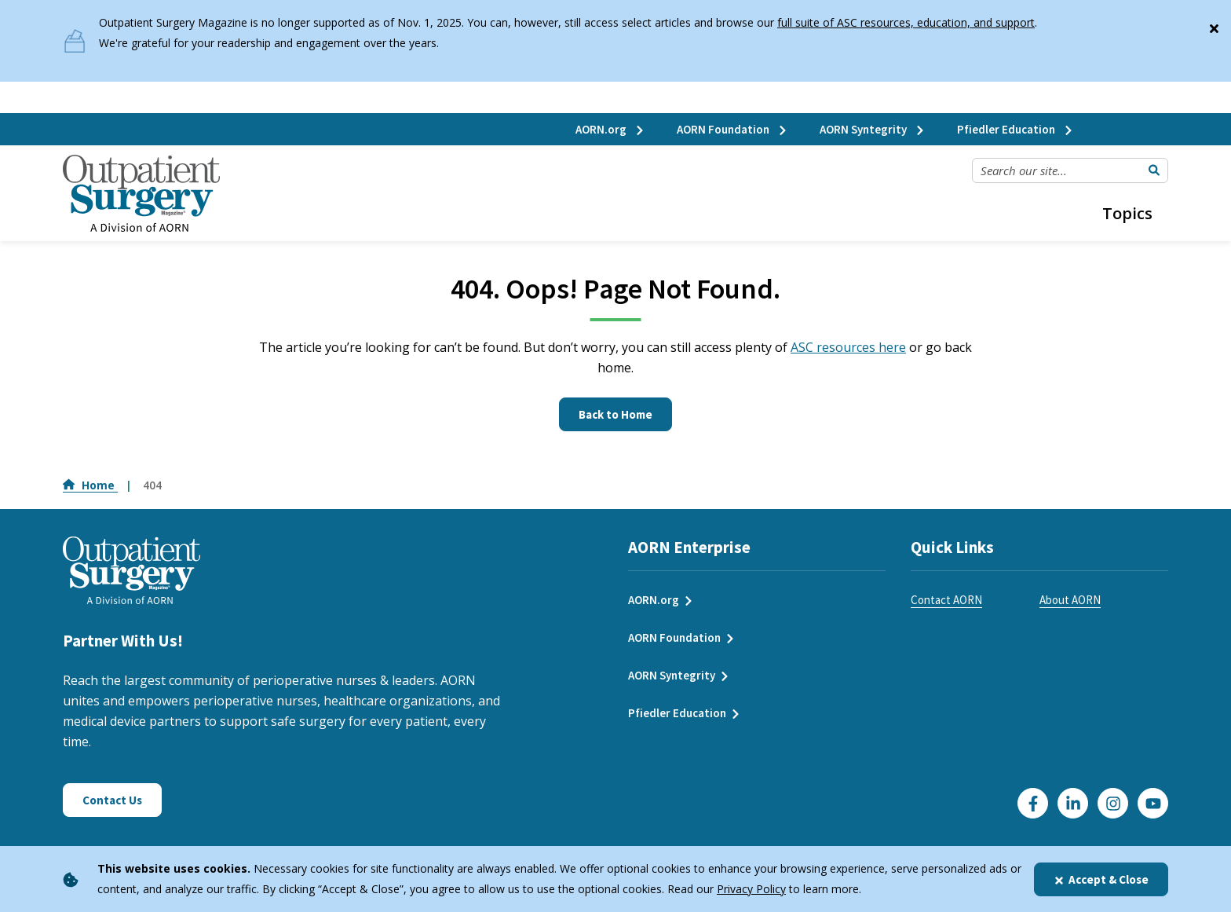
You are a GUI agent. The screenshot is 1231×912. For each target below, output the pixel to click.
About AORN (1070, 599)
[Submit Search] (1154, 170)
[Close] (1213, 25)
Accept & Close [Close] (1101, 879)
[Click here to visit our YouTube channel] (1153, 803)
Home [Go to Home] (90, 485)
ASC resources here (848, 347)
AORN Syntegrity (873, 129)
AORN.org (610, 129)
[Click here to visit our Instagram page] (1113, 803)
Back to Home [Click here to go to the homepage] (615, 414)
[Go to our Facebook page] (1032, 803)
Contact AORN (946, 599)
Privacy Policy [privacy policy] (751, 888)
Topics (1127, 213)
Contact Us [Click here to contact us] (112, 800)
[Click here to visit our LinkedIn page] (1072, 803)
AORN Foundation (732, 129)
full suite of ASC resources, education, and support (906, 22)
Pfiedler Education (1015, 129)
